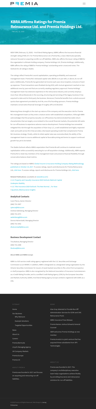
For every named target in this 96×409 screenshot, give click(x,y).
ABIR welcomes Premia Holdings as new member (65, 333)
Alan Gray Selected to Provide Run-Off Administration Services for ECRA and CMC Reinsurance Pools (65, 312)
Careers (15, 338)
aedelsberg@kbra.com (18, 217)
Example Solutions (22, 321)
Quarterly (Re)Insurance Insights (24, 190)
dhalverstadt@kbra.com (19, 227)
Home (14, 309)
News (14, 330)
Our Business (17, 313)
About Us (15, 334)
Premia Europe (17, 355)
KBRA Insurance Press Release (61, 320)
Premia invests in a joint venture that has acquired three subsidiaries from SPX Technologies (65, 342)
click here (17, 170)
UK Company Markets (20, 351)
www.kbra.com (42, 177)
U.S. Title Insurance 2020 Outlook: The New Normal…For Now (34, 186)
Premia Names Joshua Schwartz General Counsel (65, 326)
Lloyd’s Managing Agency (21, 347)
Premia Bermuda (18, 343)
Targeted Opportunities (23, 325)
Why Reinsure (20, 317)
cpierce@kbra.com (17, 207)
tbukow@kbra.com (17, 248)
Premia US (16, 360)
